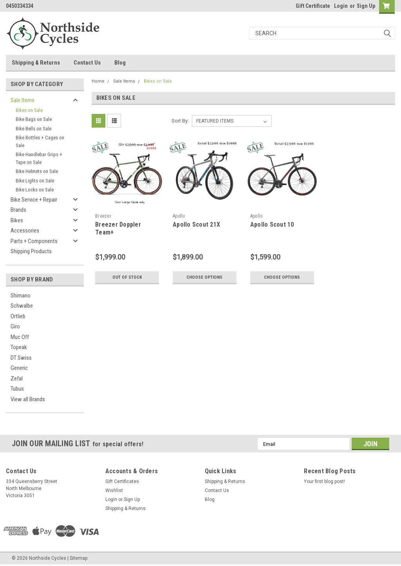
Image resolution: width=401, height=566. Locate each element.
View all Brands (28, 399)
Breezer (103, 216)
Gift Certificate (313, 6)
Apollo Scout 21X (196, 224)
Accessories (25, 230)
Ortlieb (18, 316)
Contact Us (87, 62)
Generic (19, 367)
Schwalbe (22, 305)
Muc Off (20, 337)
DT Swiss (21, 357)
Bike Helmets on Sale (37, 171)
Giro (15, 326)
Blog (120, 62)
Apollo (179, 216)
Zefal (17, 378)
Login (341, 6)
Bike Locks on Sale (35, 190)
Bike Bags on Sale (34, 119)
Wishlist (114, 490)
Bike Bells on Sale (33, 129)
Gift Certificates (122, 481)
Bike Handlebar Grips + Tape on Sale (39, 158)
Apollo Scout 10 (272, 224)
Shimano (21, 295)
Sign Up (366, 6)
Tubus (17, 388)
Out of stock (127, 277)
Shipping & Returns (36, 62)
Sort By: (180, 121)
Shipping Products (31, 251)
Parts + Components (34, 241)
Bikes (17, 220)
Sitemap (78, 558)
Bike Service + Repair (34, 199)
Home (98, 81)
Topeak (19, 347)
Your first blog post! (324, 481)
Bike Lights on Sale (35, 181)
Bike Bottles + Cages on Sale (40, 141)
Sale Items (22, 100)
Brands (18, 209)
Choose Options (204, 277)
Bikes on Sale (29, 110)
